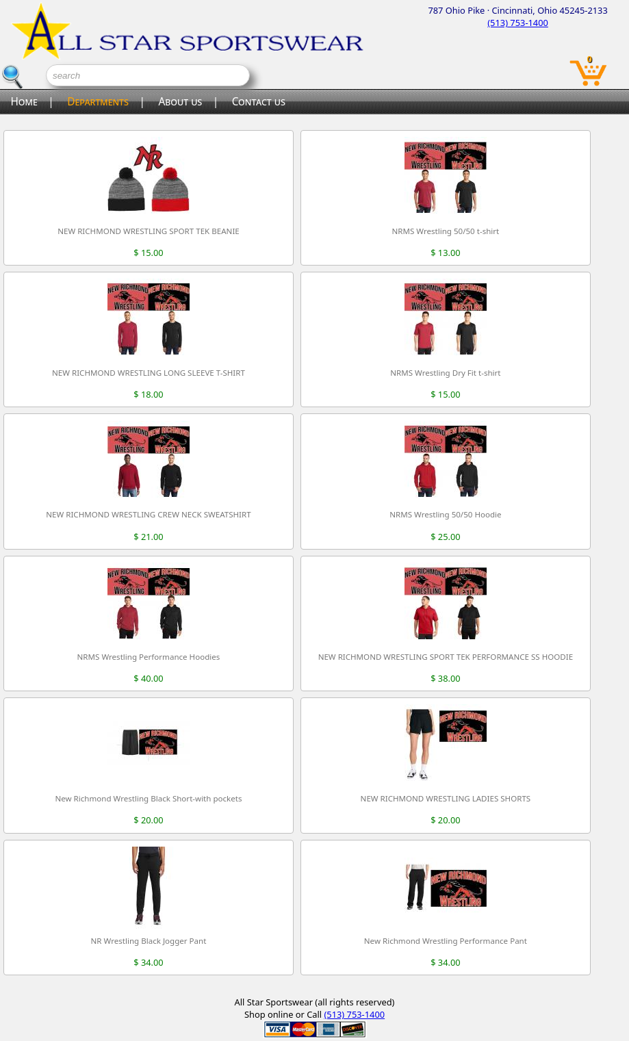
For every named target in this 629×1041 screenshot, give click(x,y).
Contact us (258, 101)
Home (23, 101)
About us (180, 101)
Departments (98, 101)
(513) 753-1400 (517, 22)
